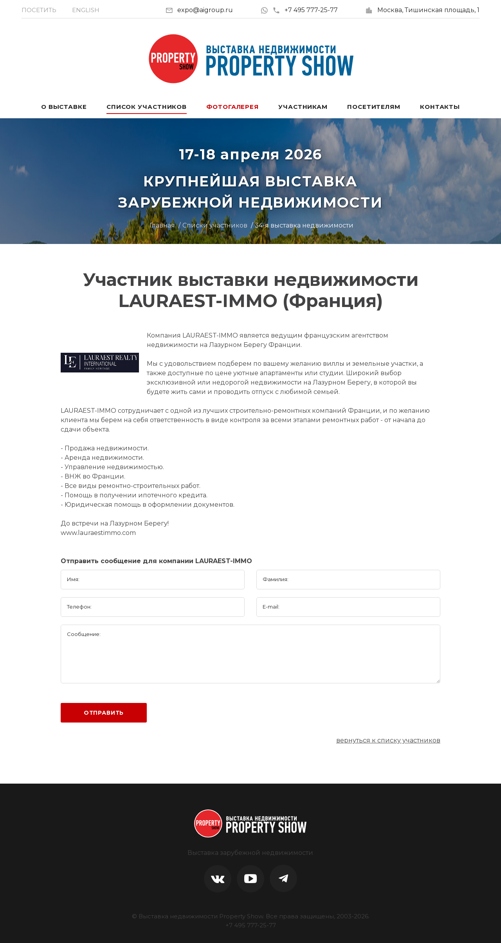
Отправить (104, 712)
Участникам (303, 106)
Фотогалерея (232, 106)
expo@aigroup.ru (205, 10)
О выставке (64, 106)
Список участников (146, 106)
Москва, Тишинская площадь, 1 (428, 10)
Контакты (440, 106)
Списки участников (214, 225)
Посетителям (373, 106)
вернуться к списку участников (388, 740)
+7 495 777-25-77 (305, 10)
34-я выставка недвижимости (304, 225)
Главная (162, 225)
